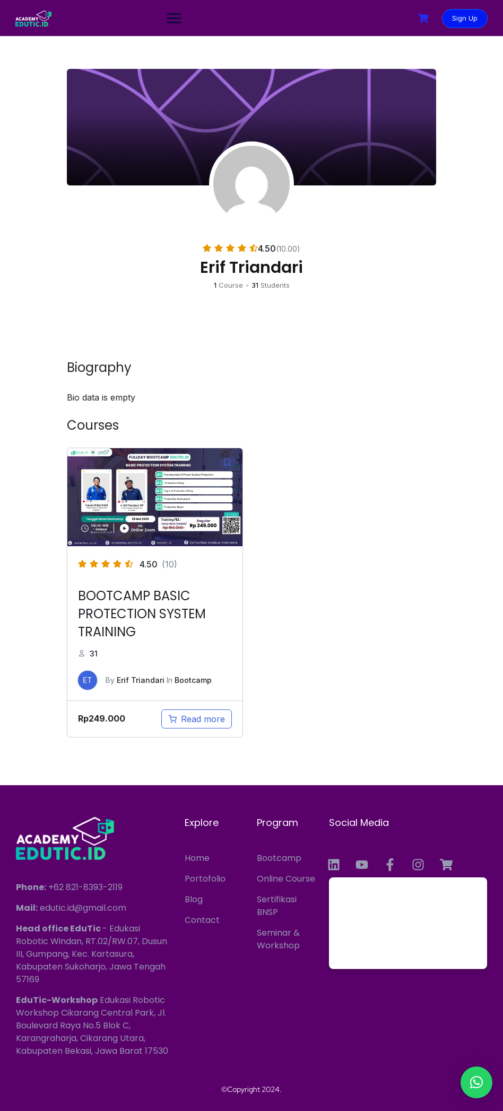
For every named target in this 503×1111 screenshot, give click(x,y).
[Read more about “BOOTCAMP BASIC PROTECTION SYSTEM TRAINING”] (196, 718)
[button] (476, 1082)
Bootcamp (193, 680)
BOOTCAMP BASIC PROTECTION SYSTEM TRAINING (142, 614)
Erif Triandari (140, 680)
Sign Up (464, 18)
